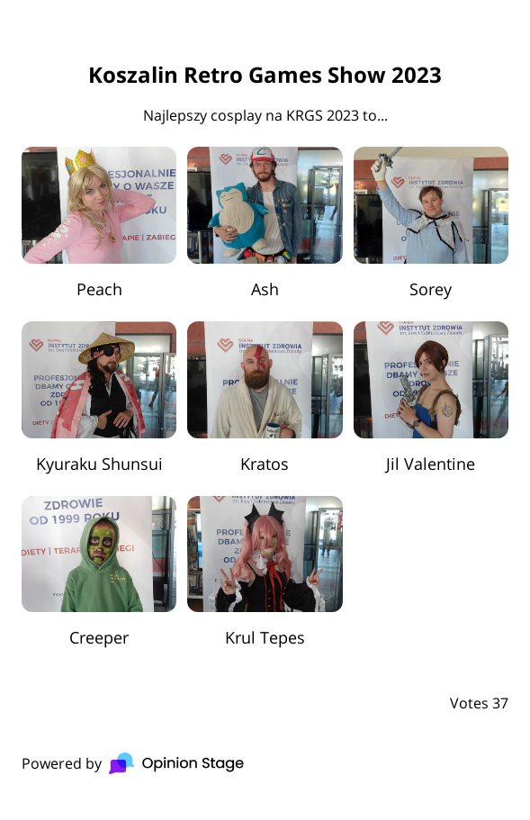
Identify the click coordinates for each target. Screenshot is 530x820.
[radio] (99, 223)
